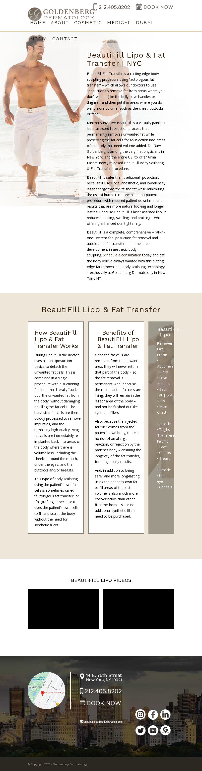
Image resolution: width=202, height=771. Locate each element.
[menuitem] (38, 23)
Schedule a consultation (122, 255)
